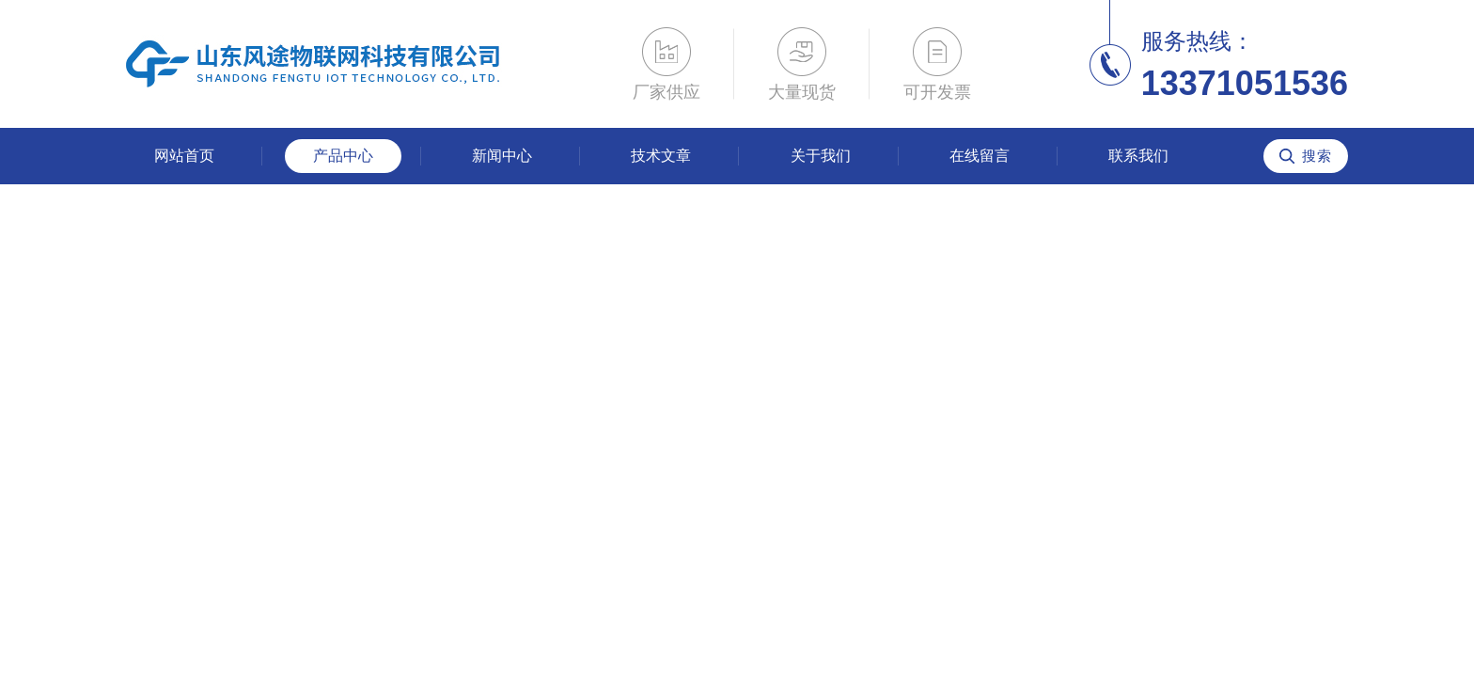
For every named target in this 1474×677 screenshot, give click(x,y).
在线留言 (979, 156)
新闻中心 (502, 156)
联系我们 (1138, 156)
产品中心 (343, 156)
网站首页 (184, 156)
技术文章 (661, 156)
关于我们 (821, 156)
